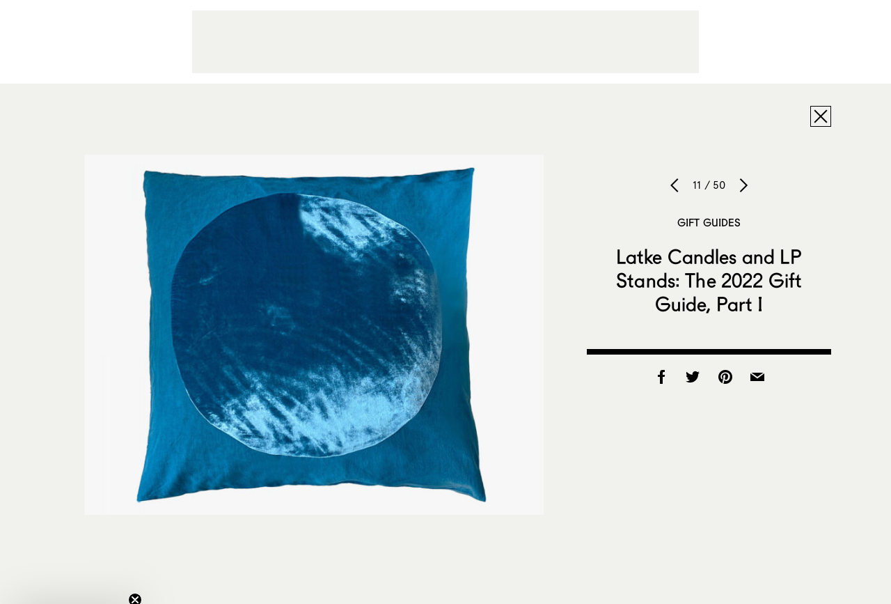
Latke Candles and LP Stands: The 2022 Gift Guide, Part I (709, 280)
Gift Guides (709, 222)
